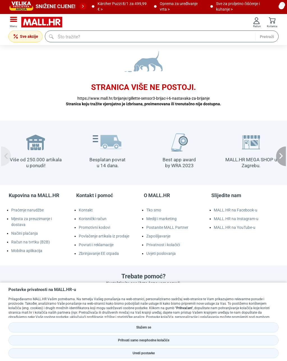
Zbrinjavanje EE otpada (99, 253)
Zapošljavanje (158, 236)
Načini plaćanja (24, 233)
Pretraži (267, 36)
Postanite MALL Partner (167, 227)
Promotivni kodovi (94, 227)
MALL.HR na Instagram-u (236, 218)
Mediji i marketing (161, 218)
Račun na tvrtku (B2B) (30, 242)
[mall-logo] (43, 22)
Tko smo (153, 210)
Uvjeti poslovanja (161, 253)
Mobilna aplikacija (26, 250)
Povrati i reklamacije (96, 245)
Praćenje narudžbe (27, 210)
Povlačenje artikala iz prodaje (104, 236)
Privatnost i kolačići (163, 245)
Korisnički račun (93, 218)
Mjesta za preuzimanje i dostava (31, 221)
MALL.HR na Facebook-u (235, 210)
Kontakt (86, 210)
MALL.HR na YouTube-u (234, 227)
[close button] (281, 6)
